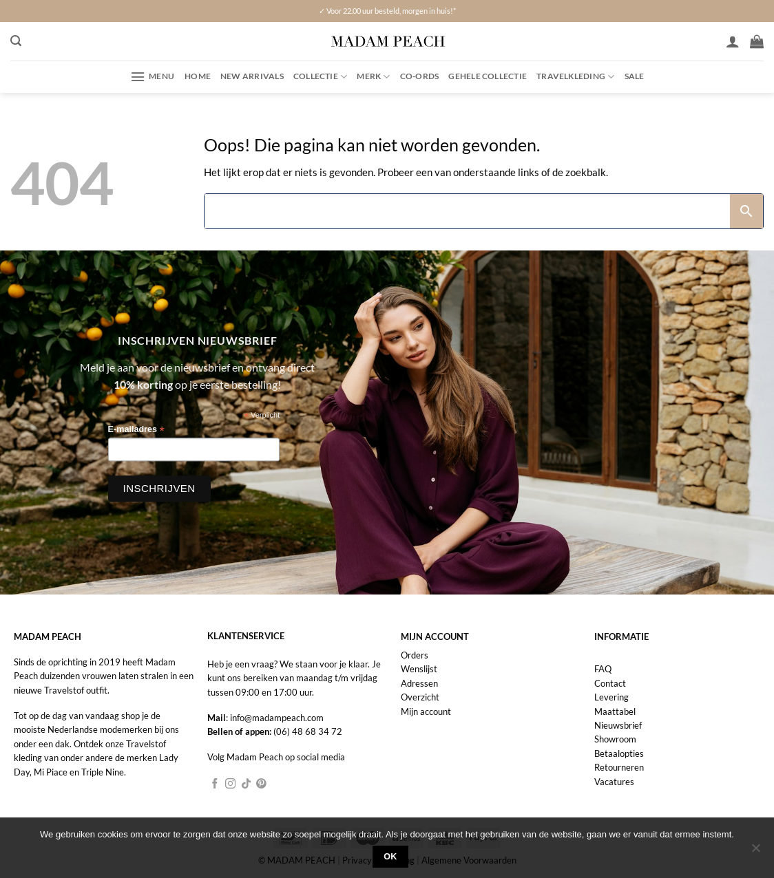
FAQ (602, 668)
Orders (414, 655)
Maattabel (615, 711)
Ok (390, 856)
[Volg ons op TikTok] (246, 784)
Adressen (419, 683)
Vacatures (614, 781)
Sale (635, 76)
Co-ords (419, 76)
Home (198, 76)
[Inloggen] (733, 41)
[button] (15, 41)
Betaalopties (619, 753)
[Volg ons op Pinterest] (261, 784)
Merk (373, 76)
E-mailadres (136, 430)
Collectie (320, 76)
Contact (610, 683)
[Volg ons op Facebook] (215, 784)
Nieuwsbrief (618, 725)
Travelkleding (575, 76)
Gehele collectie (487, 76)
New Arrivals (252, 76)
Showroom (615, 739)
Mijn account (426, 711)
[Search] (467, 211)
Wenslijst (419, 668)
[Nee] (755, 852)
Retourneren (619, 767)
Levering (611, 697)
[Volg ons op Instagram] (230, 784)
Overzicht (420, 697)
